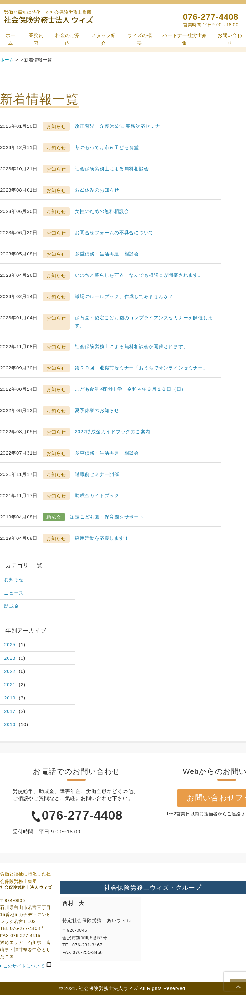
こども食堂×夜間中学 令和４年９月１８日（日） (130, 389)
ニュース (14, 592)
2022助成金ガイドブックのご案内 (112, 431)
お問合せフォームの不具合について (114, 232)
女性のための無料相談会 (102, 211)
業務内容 (36, 39)
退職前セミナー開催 (97, 474)
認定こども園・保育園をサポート (107, 516)
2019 (9, 697)
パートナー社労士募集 (184, 39)
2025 (9, 644)
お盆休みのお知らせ (97, 190)
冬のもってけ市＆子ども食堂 (107, 147)
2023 (9, 658)
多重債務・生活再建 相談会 (107, 253)
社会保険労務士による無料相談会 (112, 168)
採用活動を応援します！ (102, 538)
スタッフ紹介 (103, 39)
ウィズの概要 (139, 39)
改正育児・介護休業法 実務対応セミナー (120, 126)
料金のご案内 (67, 39)
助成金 (11, 606)
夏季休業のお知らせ (97, 410)
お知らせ (14, 579)
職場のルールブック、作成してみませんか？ (124, 296)
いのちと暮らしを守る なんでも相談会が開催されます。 (139, 275)
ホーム (11, 39)
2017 (9, 711)
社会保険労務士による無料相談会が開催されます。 (131, 346)
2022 (9, 671)
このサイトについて (24, 965)
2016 (9, 724)
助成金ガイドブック (97, 495)
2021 (9, 684)
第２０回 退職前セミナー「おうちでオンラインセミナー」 (141, 367)
